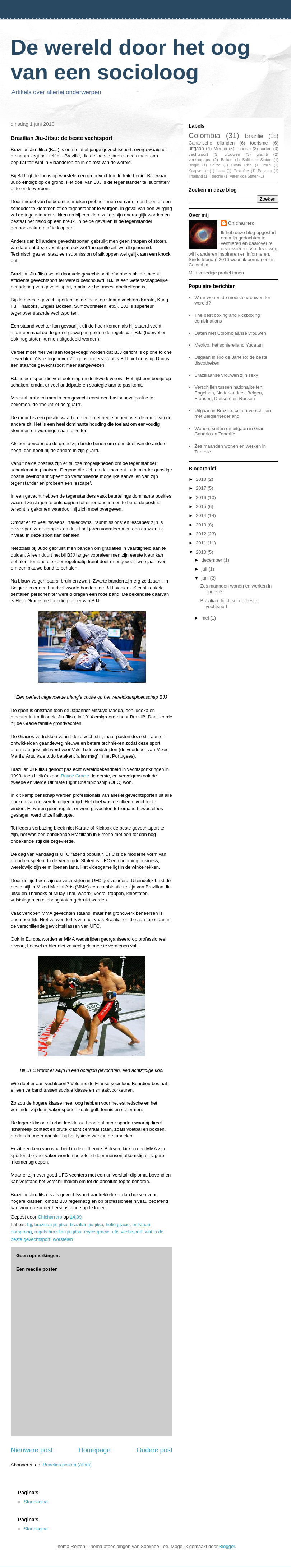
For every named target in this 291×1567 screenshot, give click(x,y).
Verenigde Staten (244, 176)
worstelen (63, 1239)
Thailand (196, 176)
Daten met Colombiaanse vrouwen (230, 333)
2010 (202, 552)
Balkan (226, 160)
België (194, 165)
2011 (202, 542)
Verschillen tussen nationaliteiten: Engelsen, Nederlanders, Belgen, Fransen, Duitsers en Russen (228, 392)
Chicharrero (241, 223)
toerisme (259, 143)
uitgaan (196, 148)
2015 (202, 506)
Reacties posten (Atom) (67, 1464)
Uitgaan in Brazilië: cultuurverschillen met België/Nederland (232, 413)
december (212, 560)
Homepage (95, 1450)
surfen (265, 148)
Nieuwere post (31, 1450)
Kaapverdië (198, 171)
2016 (202, 497)
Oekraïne (241, 171)
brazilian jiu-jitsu (86, 1224)
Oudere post (154, 1450)
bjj (29, 1224)
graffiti (262, 154)
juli (205, 569)
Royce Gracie (75, 775)
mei (206, 618)
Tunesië (243, 148)
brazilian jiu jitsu (51, 1224)
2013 (202, 524)
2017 (202, 488)
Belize (215, 165)
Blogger (227, 1546)
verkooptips (199, 159)
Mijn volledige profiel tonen (216, 272)
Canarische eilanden (212, 143)
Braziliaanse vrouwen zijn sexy (226, 375)
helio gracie (118, 1224)
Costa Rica (241, 165)
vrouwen (232, 154)
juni (206, 578)
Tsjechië (216, 176)
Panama (265, 171)
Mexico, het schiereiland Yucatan (228, 345)
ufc (115, 1231)
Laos (220, 171)
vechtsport (131, 1231)
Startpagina (36, 1501)
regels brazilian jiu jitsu (58, 1231)
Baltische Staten (256, 160)
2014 (202, 515)
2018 (202, 479)
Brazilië (254, 136)
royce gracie (97, 1231)
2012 (202, 533)
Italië (267, 165)
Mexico (220, 148)
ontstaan (141, 1224)
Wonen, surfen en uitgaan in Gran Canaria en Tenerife (229, 431)
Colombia (204, 135)
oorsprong (21, 1231)
